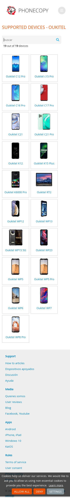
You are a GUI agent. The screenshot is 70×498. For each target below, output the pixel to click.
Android (10, 429)
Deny (39, 491)
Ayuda (9, 380)
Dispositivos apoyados (19, 369)
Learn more (56, 485)
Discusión (11, 375)
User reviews (13, 402)
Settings (55, 491)
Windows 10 (13, 441)
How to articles (14, 363)
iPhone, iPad (13, 435)
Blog (8, 408)
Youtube (24, 413)
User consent (13, 468)
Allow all (21, 491)
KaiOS (9, 446)
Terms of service (15, 462)
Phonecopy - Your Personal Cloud (28, 10)
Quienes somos (15, 396)
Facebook (11, 413)
